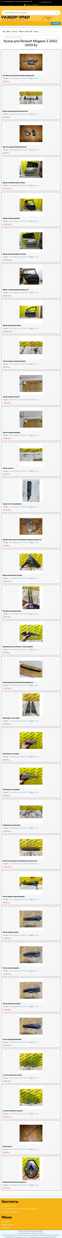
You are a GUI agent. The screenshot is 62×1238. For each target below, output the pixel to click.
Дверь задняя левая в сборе (14, 182)
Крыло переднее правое (12, 575)
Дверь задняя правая (11, 218)
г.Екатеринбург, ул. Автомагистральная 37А (20, 1209)
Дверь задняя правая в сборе (14, 254)
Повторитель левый (11, 754)
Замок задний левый (11, 397)
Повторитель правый (11, 789)
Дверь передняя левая (12, 325)
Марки (8, 31)
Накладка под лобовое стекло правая (18, 646)
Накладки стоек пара (11, 718)
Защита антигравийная (12, 504)
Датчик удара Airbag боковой (14, 147)
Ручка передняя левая (11, 1003)
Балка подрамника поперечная (15, 111)
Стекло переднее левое (12, 1075)
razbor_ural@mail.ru (10, 1212)
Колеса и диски (7, 1224)
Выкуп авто (6, 1221)
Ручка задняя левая (10, 932)
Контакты (5, 1227)
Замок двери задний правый (14, 361)
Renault (14, 31)
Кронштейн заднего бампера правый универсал (22, 539)
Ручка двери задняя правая (13, 896)
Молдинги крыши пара (12, 611)
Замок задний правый (11, 432)
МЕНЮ (56, 23)
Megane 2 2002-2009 (25, 31)
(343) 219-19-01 (47, 2)
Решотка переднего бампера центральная (20, 861)
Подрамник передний (11, 825)
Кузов (36, 31)
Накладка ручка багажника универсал (18, 682)
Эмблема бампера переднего (14, 1182)
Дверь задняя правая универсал (15, 289)
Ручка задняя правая (11, 968)
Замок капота (8, 468)
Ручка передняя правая (12, 1039)
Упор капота (7, 1146)
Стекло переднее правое (13, 1111)
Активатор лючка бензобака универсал (18, 75)
